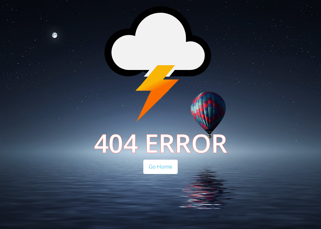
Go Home (160, 166)
